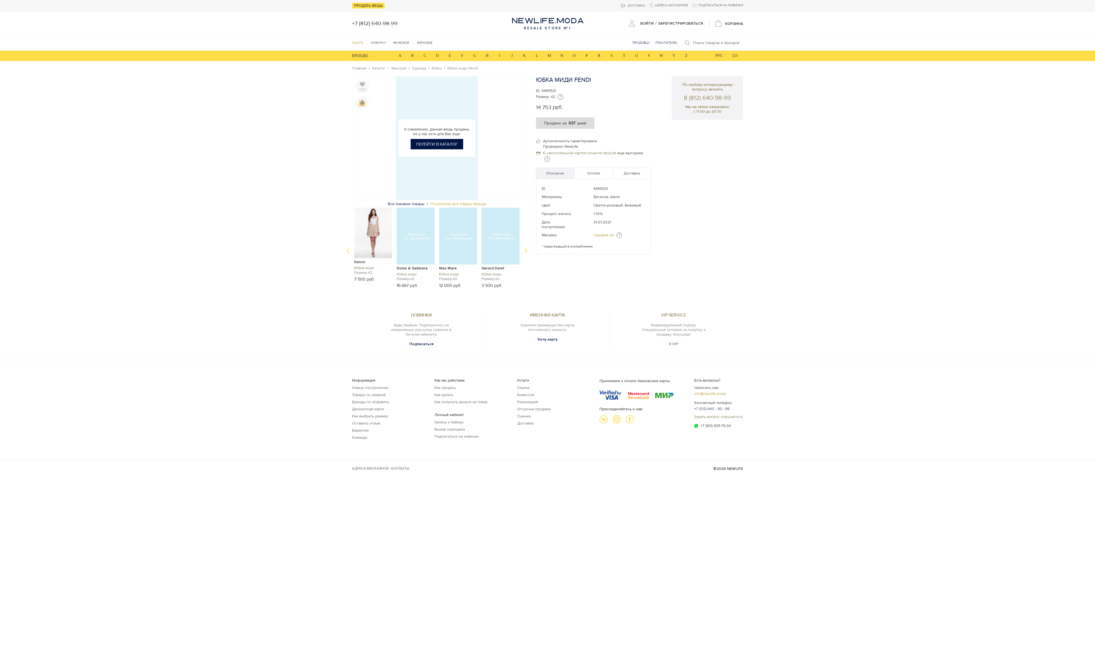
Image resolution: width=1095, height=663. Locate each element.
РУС (719, 56)
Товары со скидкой (369, 394)
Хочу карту (547, 339)
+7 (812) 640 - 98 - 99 (712, 408)
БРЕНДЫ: (360, 56)
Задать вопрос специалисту (718, 416)
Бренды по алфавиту (370, 402)
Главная (359, 68)
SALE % (357, 43)
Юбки (437, 68)
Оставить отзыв (366, 423)
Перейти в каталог (437, 144)
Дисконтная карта (368, 409)
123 (735, 56)
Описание (555, 173)
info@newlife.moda (710, 393)
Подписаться (421, 344)
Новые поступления (370, 387)
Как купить (443, 394)
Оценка (524, 416)
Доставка (632, 173)
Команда (359, 437)
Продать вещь (368, 5)
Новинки (378, 43)
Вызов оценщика (449, 429)
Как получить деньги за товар (461, 402)
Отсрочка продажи (534, 409)
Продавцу (641, 43)
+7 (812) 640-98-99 (374, 23)
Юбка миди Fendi (462, 68)
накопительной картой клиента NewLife (581, 153)
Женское (399, 68)
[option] (373, 244)
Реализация (527, 402)
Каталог (378, 68)
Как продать (445, 387)
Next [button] (526, 250)
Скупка (523, 387)
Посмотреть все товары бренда (458, 204)
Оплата (593, 173)
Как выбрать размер (370, 416)
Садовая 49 (603, 235)
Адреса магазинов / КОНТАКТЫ (380, 468)
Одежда (419, 68)
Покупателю (666, 43)
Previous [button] (348, 250)
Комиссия (525, 394)
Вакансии (360, 430)
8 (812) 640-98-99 (707, 98)
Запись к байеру (448, 422)
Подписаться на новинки (456, 436)
